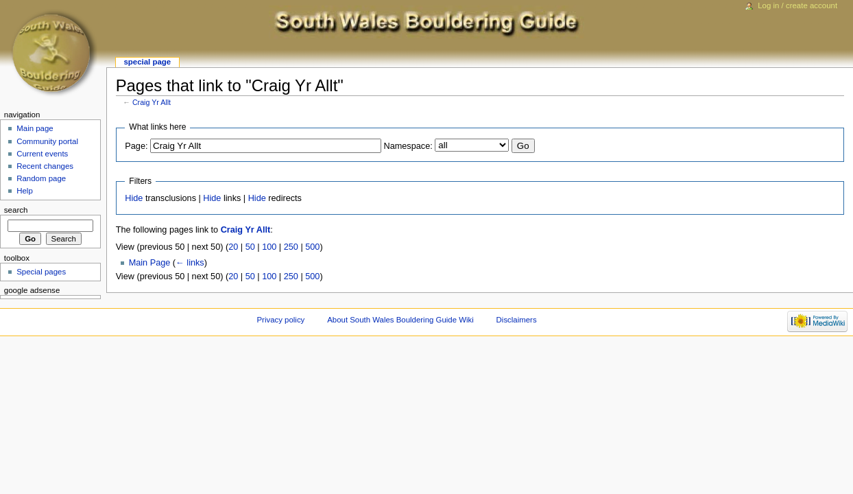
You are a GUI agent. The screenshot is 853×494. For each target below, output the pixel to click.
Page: (136, 146)
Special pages (41, 272)
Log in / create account (797, 5)
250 (291, 247)
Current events (42, 154)
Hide (134, 198)
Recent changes (44, 166)
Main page (34, 128)
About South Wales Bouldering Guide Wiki (400, 320)
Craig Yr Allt (151, 102)
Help (24, 191)
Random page (41, 178)
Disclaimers (516, 320)
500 (312, 247)
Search (16, 210)
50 (250, 247)
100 (269, 247)
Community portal (47, 141)
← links (190, 263)
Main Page (150, 263)
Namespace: (408, 146)
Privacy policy (281, 320)
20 (233, 247)
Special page (147, 62)
